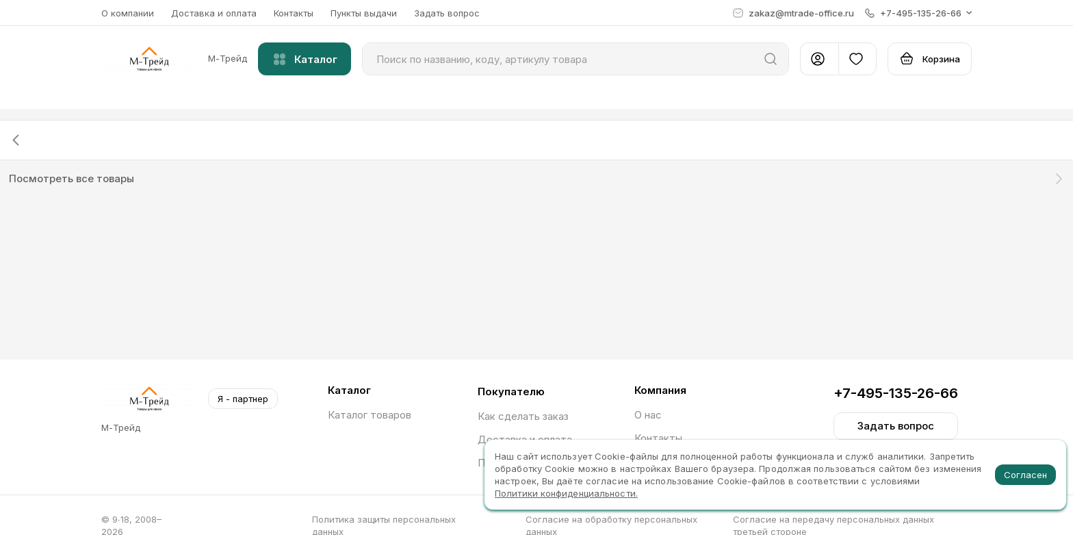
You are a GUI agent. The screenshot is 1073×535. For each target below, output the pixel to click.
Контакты (293, 13)
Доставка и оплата (214, 13)
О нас (648, 414)
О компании (127, 13)
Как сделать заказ (523, 416)
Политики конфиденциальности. (566, 493)
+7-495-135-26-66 (895, 393)
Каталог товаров (369, 414)
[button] (918, 13)
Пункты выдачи (364, 13)
